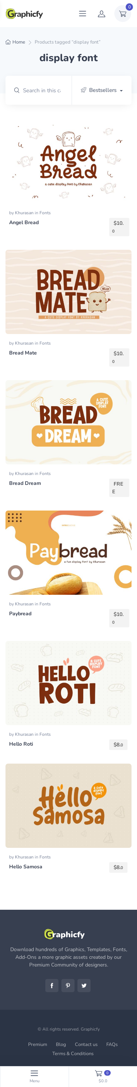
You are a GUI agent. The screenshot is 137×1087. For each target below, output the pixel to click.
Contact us (86, 1044)
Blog (61, 1044)
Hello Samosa (25, 866)
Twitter (84, 985)
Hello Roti (21, 744)
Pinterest (68, 985)
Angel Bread (24, 222)
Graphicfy (90, 1029)
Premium (37, 1044)
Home (18, 42)
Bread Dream (25, 483)
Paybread (20, 613)
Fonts (45, 213)
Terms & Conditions (73, 1053)
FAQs (112, 1044)
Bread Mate (23, 352)
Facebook (51, 985)
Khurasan (25, 213)
